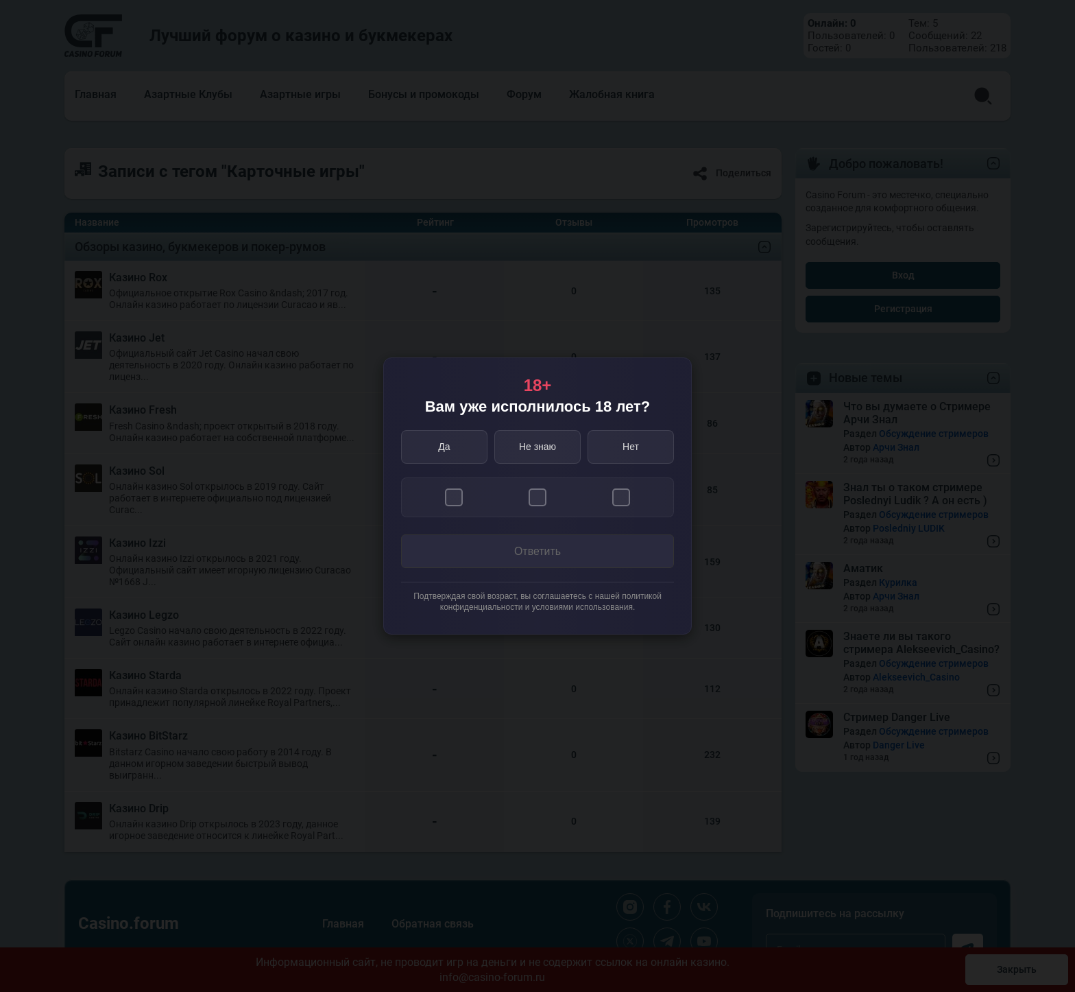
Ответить (537, 551)
